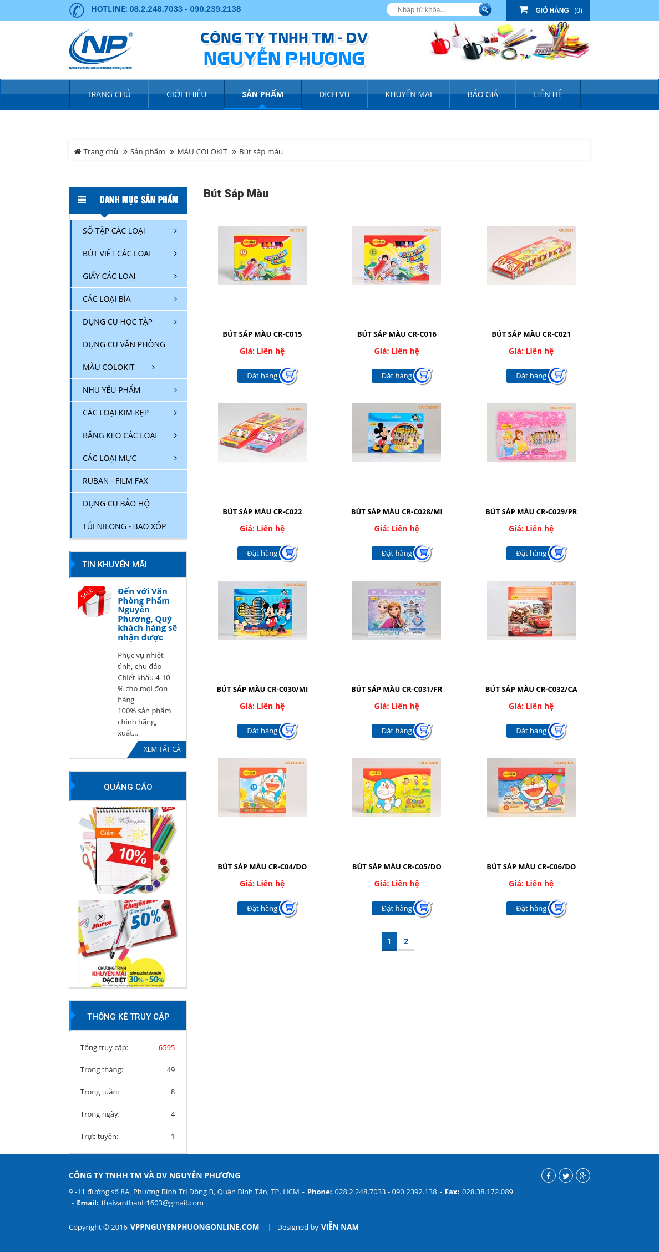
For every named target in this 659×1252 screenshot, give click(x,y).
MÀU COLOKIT (202, 151)
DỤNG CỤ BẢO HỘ (116, 503)
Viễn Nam (340, 1227)
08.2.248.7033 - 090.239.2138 (185, 8)
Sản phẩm (147, 151)
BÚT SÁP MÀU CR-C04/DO (262, 866)
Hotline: (109, 8)
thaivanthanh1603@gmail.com (153, 1203)
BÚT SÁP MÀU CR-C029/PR (531, 511)
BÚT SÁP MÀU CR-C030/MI (262, 689)
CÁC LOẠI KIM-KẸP (116, 412)
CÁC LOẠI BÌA (107, 298)
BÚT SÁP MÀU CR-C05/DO (397, 866)
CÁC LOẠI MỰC (109, 458)
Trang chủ (109, 94)
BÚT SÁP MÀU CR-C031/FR (396, 689)
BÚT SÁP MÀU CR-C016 (397, 334)
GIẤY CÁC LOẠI (109, 276)
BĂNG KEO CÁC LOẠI (120, 435)
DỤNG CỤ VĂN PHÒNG (124, 344)
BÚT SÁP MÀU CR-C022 (262, 511)
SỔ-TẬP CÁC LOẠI (114, 230)
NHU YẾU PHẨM (111, 389)
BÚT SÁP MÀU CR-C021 (531, 334)
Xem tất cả (162, 749)
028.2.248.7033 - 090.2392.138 (386, 1192)
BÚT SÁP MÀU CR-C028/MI (397, 511)
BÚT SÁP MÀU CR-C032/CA (531, 689)
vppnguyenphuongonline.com (194, 1227)
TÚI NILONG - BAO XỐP (124, 526)
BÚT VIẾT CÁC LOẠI (117, 253)
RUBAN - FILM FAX (115, 480)
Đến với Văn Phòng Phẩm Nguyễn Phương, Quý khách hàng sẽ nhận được (147, 613)
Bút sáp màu (261, 151)
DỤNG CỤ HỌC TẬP (118, 321)
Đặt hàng (262, 376)
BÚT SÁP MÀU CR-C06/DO (531, 866)
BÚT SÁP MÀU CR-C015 (262, 334)
